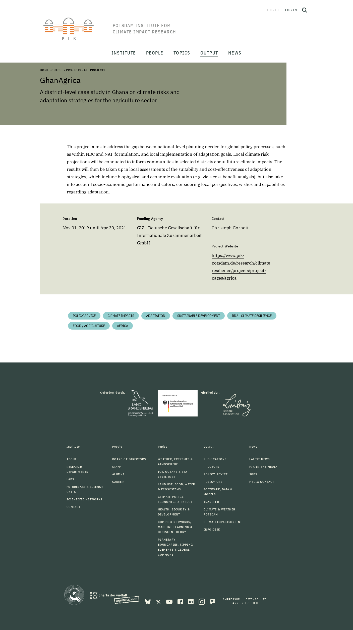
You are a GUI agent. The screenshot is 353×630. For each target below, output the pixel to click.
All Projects (94, 70)
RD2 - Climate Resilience (252, 315)
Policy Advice (84, 315)
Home (44, 70)
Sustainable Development (198, 315)
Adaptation (155, 315)
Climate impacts (121, 315)
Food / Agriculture (89, 326)
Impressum (232, 599)
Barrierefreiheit (245, 603)
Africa (122, 326)
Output (57, 70)
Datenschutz (256, 599)
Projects (73, 70)
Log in (291, 10)
